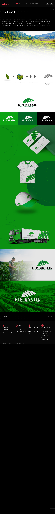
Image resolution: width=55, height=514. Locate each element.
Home (16, 3)
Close (51, 9)
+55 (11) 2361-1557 (8, 332)
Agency (21, 3)
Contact (42, 3)
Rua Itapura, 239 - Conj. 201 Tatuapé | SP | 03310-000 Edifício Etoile (46, 336)
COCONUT (5, 316)
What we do (35, 3)
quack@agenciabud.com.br (24, 331)
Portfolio (28, 3)
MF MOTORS (49, 316)
